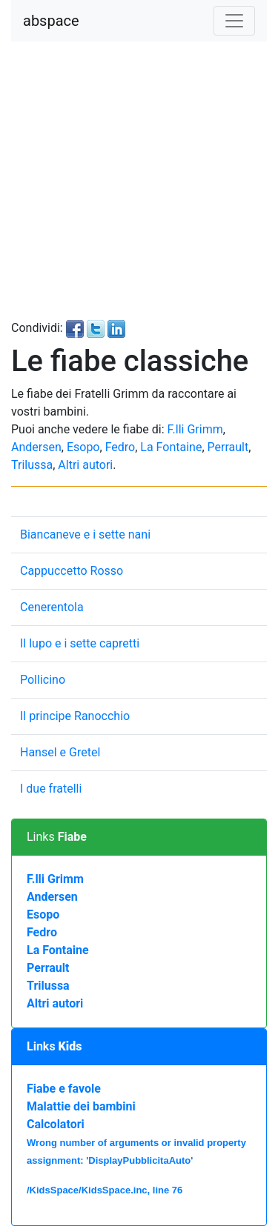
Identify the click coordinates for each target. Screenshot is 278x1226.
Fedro (120, 447)
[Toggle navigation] (234, 21)
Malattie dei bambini (81, 1106)
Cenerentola (52, 607)
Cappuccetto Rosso (71, 571)
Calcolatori (56, 1124)
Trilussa (32, 465)
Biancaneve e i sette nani (85, 534)
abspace (51, 21)
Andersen (36, 447)
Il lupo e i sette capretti (79, 643)
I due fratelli (51, 789)
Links (57, 837)
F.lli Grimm (195, 429)
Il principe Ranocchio (75, 716)
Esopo (83, 447)
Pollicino (42, 680)
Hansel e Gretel (60, 752)
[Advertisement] (139, 180)
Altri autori (85, 465)
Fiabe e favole (64, 1089)
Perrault (228, 447)
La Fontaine (171, 447)
